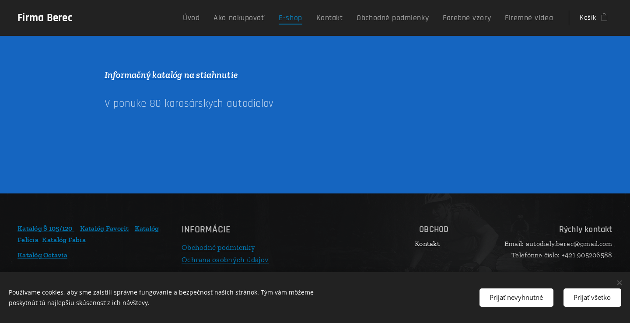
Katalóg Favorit (104, 228)
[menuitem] (226, 18)
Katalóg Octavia (42, 255)
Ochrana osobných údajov (225, 259)
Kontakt (427, 243)
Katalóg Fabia (64, 239)
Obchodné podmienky (218, 247)
